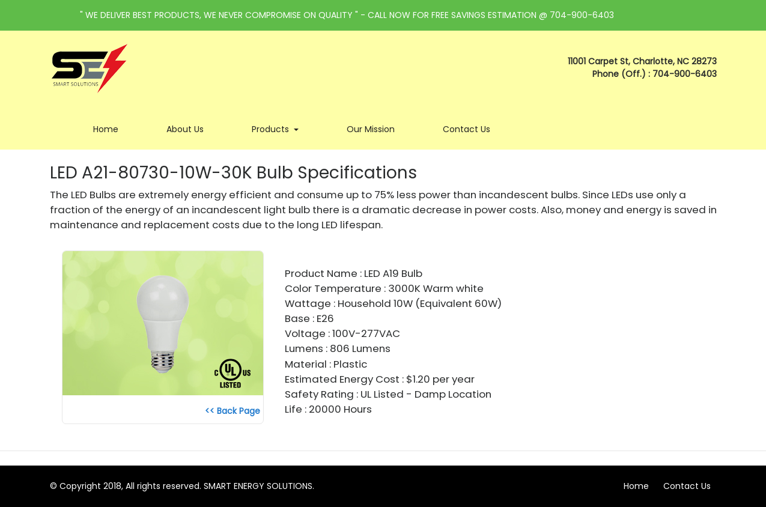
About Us (191, 129)
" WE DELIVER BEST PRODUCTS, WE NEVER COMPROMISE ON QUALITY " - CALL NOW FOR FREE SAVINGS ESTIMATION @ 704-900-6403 (347, 15)
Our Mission (377, 129)
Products (281, 129)
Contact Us (472, 129)
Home (111, 129)
